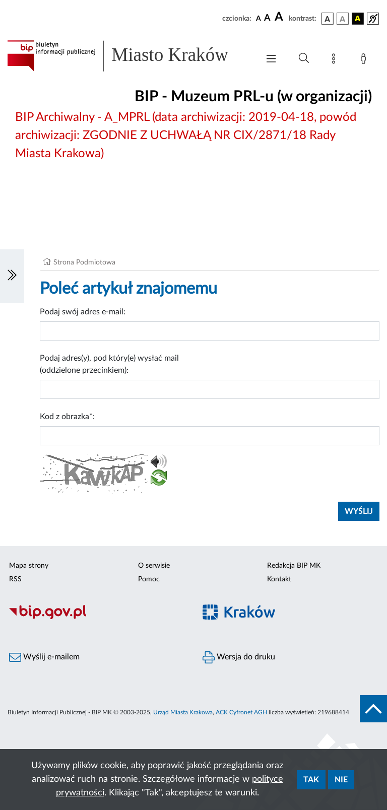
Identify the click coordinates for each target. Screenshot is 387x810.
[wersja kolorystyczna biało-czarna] (342, 18)
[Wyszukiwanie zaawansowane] (304, 58)
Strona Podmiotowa (84, 262)
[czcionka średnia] (267, 18)
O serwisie (154, 565)
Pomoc (149, 579)
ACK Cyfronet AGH (241, 712)
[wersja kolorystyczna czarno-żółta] (357, 18)
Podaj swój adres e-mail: (82, 312)
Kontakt (279, 579)
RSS (15, 579)
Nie (341, 780)
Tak (311, 780)
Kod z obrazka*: (67, 417)
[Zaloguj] (365, 60)
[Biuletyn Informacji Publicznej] (97, 617)
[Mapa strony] (336, 60)
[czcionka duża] (280, 17)
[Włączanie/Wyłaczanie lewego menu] (12, 276)
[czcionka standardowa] (258, 18)
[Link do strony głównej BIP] (128, 56)
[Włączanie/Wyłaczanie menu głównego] (271, 59)
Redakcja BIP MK (293, 565)
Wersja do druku (239, 657)
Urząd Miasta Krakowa (183, 712)
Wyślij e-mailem (44, 657)
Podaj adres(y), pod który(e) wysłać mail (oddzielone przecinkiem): (109, 364)
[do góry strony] (373, 708)
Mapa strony (28, 565)
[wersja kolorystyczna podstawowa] (327, 18)
